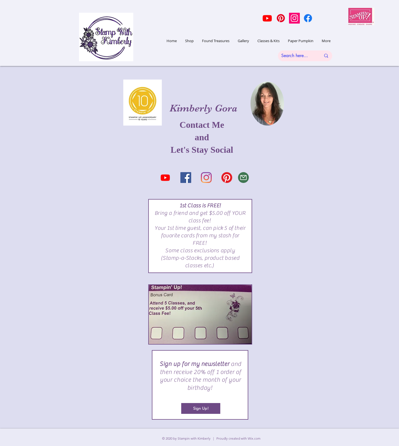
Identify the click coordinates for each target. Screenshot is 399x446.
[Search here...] (297, 55)
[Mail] (243, 177)
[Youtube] (267, 18)
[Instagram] (294, 18)
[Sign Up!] (200, 408)
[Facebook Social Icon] (185, 177)
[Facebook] (308, 18)
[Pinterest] (280, 18)
